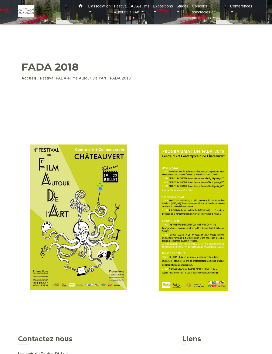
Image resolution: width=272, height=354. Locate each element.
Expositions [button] (163, 6)
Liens (191, 339)
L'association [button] (99, 6)
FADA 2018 (120, 78)
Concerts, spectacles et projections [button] (203, 12)
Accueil (28, 78)
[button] (80, 6)
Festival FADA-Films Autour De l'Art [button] (132, 9)
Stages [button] (182, 6)
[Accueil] (44, 12)
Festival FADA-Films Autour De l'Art (73, 78)
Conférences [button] (241, 6)
